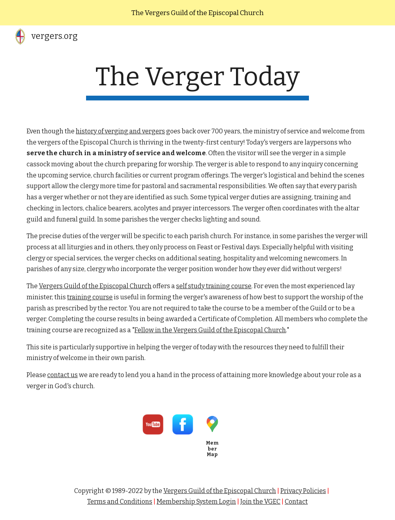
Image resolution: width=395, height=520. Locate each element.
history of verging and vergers (120, 131)
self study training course (213, 286)
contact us (62, 375)
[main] (197, 81)
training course (90, 297)
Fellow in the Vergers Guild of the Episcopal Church (210, 330)
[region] (197, 12)
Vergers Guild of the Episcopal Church (95, 286)
